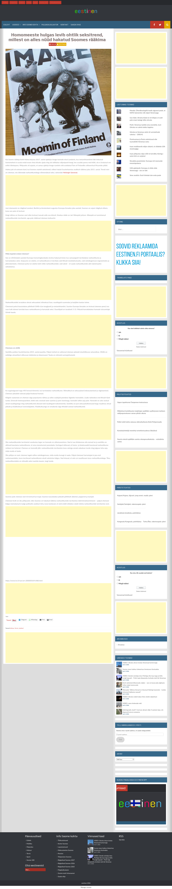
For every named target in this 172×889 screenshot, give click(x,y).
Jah (120, 332)
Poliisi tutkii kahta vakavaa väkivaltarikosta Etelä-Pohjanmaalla (139, 422)
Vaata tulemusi (141, 347)
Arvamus (121, 645)
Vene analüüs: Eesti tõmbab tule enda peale (145, 175)
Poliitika (29, 844)
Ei (119, 336)
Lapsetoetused (63, 847)
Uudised (15, 25)
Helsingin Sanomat (70, 172)
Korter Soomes (63, 844)
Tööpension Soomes (64, 857)
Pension (60, 853)
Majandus (30, 847)
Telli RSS (122, 840)
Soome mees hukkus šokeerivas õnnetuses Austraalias (141, 669)
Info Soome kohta (30, 25)
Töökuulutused (63, 840)
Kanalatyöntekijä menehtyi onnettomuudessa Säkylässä (137, 431)
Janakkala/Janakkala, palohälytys (129, 513)
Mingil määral (123, 339)
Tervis (16, 628)
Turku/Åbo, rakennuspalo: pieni (154, 521)
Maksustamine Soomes (65, 850)
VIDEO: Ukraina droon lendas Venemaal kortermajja (140, 663)
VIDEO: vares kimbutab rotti (132, 703)
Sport (28, 857)
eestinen (62, 44)
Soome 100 (30, 860)
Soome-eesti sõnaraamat (66, 873)
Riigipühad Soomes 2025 (66, 867)
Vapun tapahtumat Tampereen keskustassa (132, 402)
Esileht (6, 25)
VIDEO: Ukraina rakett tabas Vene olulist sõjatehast (140, 697)
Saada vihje (76, 25)
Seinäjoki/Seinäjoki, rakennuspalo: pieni (131, 504)
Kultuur (12, 628)
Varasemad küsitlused (124, 351)
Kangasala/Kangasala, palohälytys (129, 521)
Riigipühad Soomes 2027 (66, 860)
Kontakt (64, 25)
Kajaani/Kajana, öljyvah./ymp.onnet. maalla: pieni (135, 495)
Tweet (8, 620)
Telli (120, 739)
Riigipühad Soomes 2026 (66, 863)
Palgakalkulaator (49, 25)
